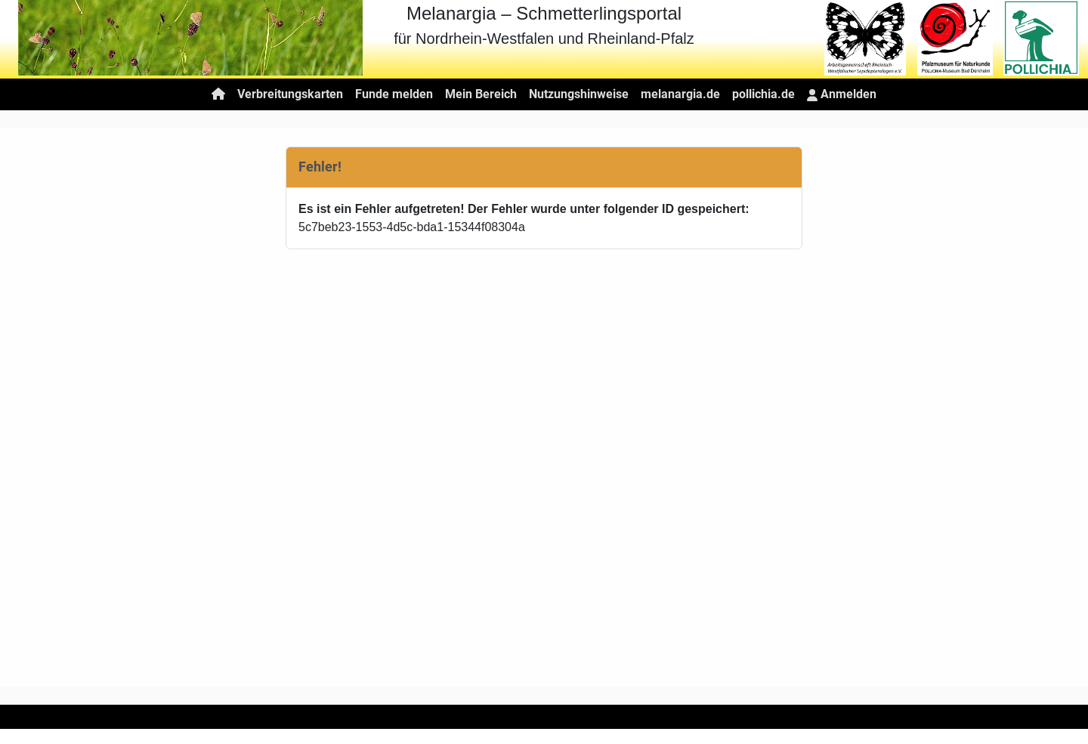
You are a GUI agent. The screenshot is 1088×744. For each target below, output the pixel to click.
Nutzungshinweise (579, 94)
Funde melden (394, 94)
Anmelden (841, 94)
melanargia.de (680, 94)
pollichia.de (763, 94)
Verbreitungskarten (290, 94)
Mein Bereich (481, 94)
